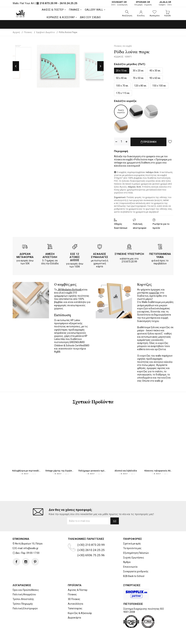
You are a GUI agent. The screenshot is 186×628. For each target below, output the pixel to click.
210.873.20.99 (48, 3)
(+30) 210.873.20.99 (91, 545)
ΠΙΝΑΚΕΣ (74, 9)
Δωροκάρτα (74, 617)
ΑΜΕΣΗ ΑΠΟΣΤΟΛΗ (50, 255)
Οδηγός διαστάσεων (120, 225)
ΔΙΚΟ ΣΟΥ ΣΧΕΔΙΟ (90, 17)
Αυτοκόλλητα (75, 603)
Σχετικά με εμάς (132, 543)
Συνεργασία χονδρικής (135, 571)
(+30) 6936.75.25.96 (91, 555)
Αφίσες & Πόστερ (77, 590)
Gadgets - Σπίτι (165, 3)
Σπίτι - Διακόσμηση (119, 3)
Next (100, 66)
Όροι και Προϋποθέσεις (26, 590)
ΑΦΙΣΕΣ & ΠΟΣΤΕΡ (53, 9)
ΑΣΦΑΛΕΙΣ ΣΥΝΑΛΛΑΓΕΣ (99, 255)
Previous (16, 66)
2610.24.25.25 (68, 3)
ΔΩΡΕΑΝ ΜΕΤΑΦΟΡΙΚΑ (25, 255)
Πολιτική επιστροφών (139, 225)
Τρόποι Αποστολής (23, 599)
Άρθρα (126, 562)
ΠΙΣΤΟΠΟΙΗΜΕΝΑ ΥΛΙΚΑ (160, 255)
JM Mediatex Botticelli (69, 289)
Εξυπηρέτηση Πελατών (136, 553)
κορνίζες (154, 292)
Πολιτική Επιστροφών (25, 608)
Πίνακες (72, 594)
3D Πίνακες (74, 599)
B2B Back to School (133, 576)
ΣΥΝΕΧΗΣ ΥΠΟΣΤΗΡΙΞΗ (129, 253)
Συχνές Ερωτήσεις (133, 557)
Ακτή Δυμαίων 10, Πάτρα (28, 543)
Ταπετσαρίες (75, 608)
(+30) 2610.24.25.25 (91, 550)
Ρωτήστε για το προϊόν (161, 225)
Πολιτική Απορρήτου (24, 594)
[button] (127, 13)
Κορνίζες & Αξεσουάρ (80, 613)
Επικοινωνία (130, 566)
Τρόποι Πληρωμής (23, 603)
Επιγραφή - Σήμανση (143, 3)
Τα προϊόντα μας (132, 548)
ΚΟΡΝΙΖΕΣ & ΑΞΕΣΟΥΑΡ (61, 17)
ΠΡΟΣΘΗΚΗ (148, 143)
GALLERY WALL (94, 9)
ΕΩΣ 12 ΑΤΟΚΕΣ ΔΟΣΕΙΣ (75, 256)
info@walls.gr (31, 548)
